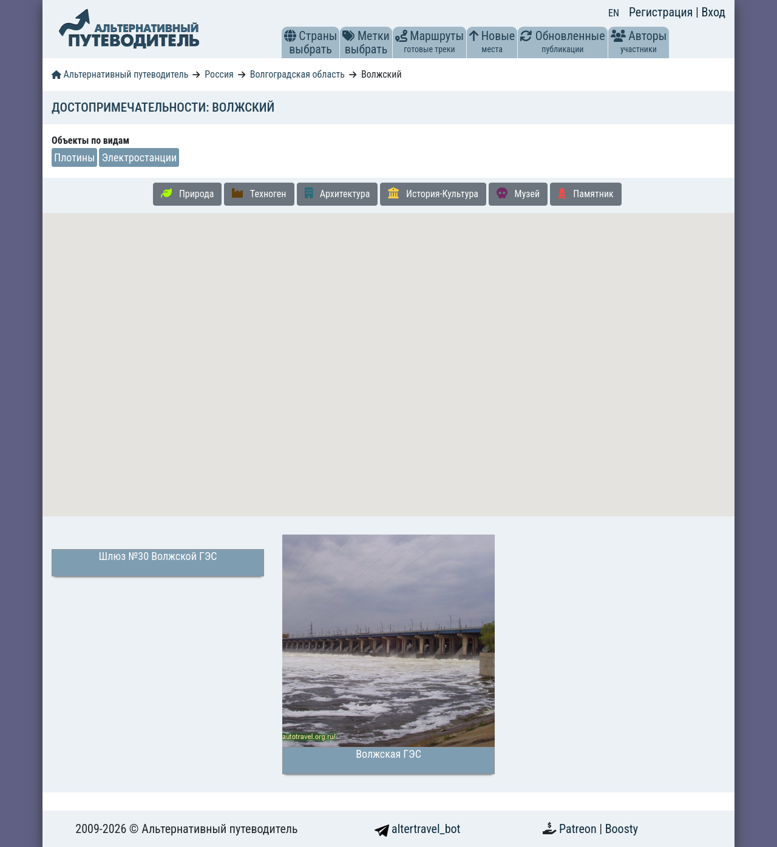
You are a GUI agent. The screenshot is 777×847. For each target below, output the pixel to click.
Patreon (579, 829)
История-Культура (433, 193)
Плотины (74, 157)
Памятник (586, 193)
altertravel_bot (418, 829)
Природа (187, 193)
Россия (219, 74)
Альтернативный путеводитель (120, 74)
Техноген (259, 193)
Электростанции (139, 157)
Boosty (621, 829)
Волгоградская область (297, 74)
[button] (290, 36)
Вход (713, 12)
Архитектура (337, 193)
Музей (518, 193)
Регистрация (662, 12)
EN (613, 13)
